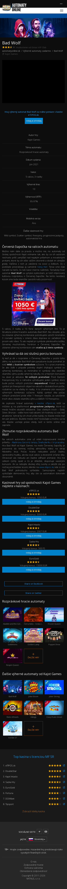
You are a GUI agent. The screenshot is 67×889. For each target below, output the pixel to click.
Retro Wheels (12, 709)
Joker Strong (54, 689)
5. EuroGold (9, 787)
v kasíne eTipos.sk (45, 403)
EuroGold (34, 558)
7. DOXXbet (8, 798)
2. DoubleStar (10, 771)
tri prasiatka (58, 442)
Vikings (33, 709)
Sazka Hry (34, 541)
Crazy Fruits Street (54, 709)
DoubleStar (34, 507)
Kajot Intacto (34, 524)
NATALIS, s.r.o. (33, 878)
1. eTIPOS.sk (9, 765)
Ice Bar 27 (12, 730)
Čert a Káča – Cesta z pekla (33, 616)
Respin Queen (12, 657)
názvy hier (42, 266)
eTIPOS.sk (34, 490)
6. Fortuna (8, 793)
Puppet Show (54, 637)
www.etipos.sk (46, 467)
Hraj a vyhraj (33, 501)
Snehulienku (44, 442)
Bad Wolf (12, 689)
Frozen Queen (54, 616)
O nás (34, 861)
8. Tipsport (8, 804)
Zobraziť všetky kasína (33, 811)
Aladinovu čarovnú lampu (24, 442)
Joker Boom (33, 689)
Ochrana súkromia (33, 867)
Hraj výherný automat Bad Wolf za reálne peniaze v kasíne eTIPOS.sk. (33, 117)
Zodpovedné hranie (33, 864)
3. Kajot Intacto (10, 776)
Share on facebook (33, 583)
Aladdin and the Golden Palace (12, 616)
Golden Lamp (33, 637)
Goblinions (12, 637)
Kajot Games (11, 53)
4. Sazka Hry (9, 782)
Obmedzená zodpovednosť (33, 871)
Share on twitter (33, 592)
